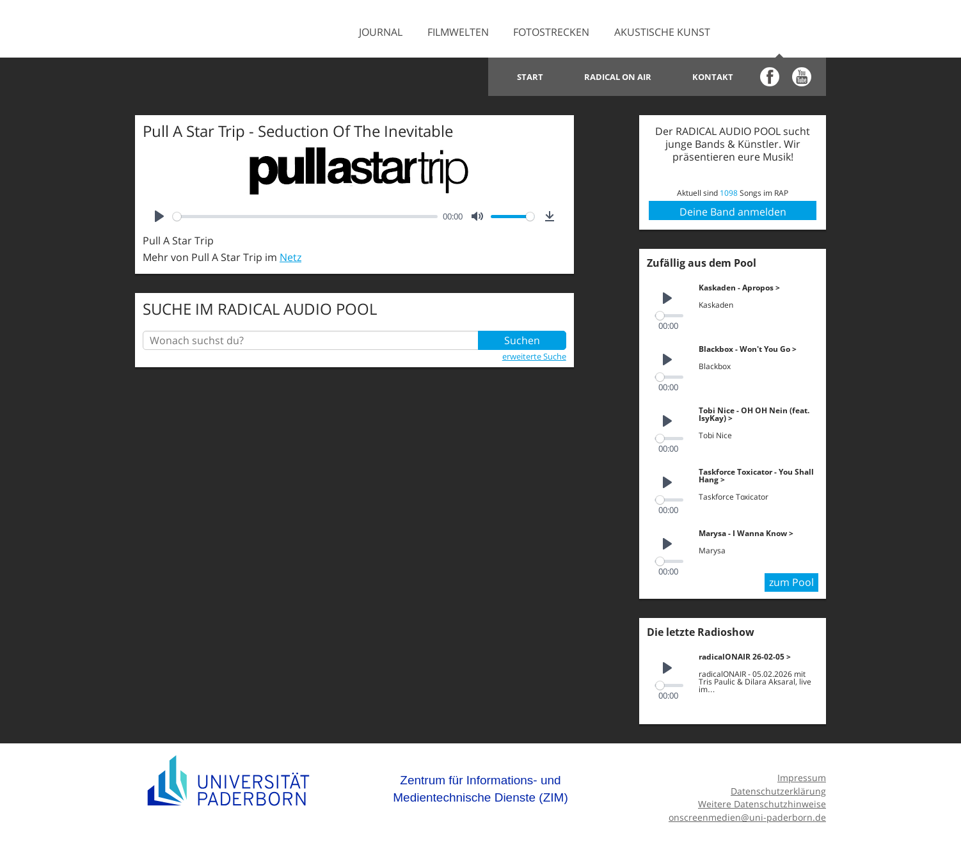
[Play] (159, 216)
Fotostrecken (551, 32)
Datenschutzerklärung (778, 791)
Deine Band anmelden (732, 212)
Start (530, 77)
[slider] (305, 216)
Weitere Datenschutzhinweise (762, 804)
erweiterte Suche (534, 356)
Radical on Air (617, 77)
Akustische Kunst (662, 32)
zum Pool (791, 582)
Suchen (522, 340)
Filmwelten (458, 32)
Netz (290, 257)
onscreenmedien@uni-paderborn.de (747, 817)
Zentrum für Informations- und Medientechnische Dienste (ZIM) (480, 789)
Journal (380, 32)
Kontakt (712, 77)
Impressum (801, 778)
